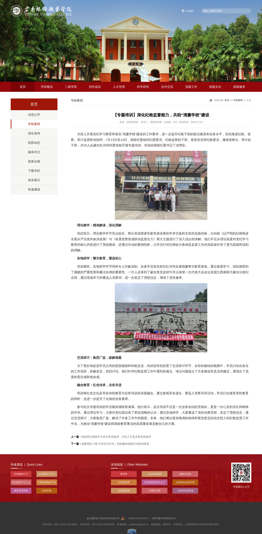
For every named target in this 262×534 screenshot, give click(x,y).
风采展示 (34, 180)
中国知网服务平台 (46, 482)
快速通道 (34, 189)
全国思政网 (124, 490)
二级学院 (71, 86)
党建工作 (191, 86)
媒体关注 (34, 152)
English (190, 11)
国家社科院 (185, 474)
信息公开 (34, 114)
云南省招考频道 (185, 490)
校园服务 (239, 86)
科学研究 (143, 86)
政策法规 (34, 161)
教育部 (123, 474)
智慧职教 (46, 490)
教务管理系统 (21, 490)
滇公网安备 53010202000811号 (105, 530)
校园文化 (215, 86)
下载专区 (34, 170)
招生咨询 (34, 133)
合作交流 (167, 86)
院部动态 (34, 142)
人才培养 (119, 86)
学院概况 (47, 86)
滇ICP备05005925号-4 (163, 530)
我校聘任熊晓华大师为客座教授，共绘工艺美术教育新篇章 (111, 436)
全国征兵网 (154, 490)
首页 (23, 86)
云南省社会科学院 (185, 482)
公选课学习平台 (47, 474)
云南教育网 (124, 482)
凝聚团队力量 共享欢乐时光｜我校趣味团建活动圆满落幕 (110, 443)
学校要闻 (34, 124)
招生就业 (95, 86)
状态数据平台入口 (21, 482)
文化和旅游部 (155, 474)
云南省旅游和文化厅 (154, 482)
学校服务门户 (21, 474)
